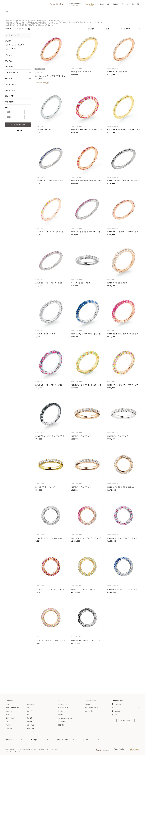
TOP (6, 12)
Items (102, 4)
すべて (7, 762)
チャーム (29, 765)
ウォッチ (29, 769)
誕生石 (29, 772)
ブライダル (12, 106)
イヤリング (9, 783)
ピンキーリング (10, 776)
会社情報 (87, 762)
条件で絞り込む (18, 182)
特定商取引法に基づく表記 (28, 807)
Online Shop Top (10, 807)
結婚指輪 (29, 779)
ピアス (7, 779)
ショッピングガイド (64, 762)
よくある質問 (62, 779)
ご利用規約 (41, 807)
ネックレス (9, 769)
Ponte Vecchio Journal (65, 776)
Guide (115, 4)
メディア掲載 (30, 786)
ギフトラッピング (63, 765)
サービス (60, 769)
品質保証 (60, 772)
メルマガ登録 (125, 778)
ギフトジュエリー (32, 783)
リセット (18, 188)
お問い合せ (61, 783)
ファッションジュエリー (17, 102)
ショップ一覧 (88, 769)
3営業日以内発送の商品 (12, 765)
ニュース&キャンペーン (91, 765)
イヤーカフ (9, 786)
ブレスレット (30, 762)
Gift (108, 4)
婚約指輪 (29, 776)
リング (7, 772)
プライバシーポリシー (53, 807)
